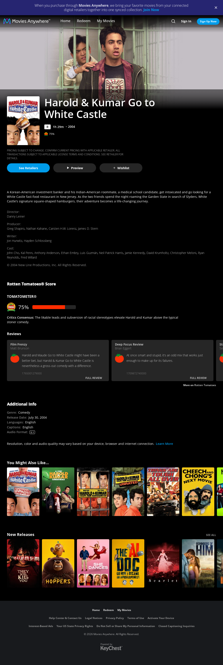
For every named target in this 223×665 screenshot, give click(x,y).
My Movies (106, 20)
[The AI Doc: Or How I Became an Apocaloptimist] (128, 563)
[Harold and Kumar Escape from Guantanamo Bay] (93, 491)
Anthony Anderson (46, 253)
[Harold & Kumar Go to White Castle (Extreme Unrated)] (23, 491)
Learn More (164, 444)
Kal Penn (27, 253)
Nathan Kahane (36, 228)
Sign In (186, 21)
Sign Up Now (208, 21)
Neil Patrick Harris (111, 253)
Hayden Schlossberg (38, 241)
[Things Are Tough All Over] (163, 491)
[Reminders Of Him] (198, 563)
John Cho (13, 253)
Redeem (83, 20)
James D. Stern (88, 228)
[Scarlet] (163, 563)
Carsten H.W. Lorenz (62, 228)
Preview (75, 168)
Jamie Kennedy (135, 253)
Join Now (151, 9)
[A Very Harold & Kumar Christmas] (58, 491)
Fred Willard (29, 257)
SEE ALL (211, 535)
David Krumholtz (157, 253)
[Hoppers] (58, 563)
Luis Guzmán (88, 253)
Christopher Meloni (183, 253)
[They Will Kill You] (23, 563)
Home (65, 20)
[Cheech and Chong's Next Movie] (198, 491)
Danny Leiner (16, 216)
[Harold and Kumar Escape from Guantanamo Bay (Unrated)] (128, 491)
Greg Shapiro (16, 228)
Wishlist (121, 168)
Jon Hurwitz (14, 241)
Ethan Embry (69, 253)
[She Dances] (93, 563)
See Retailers (28, 168)
